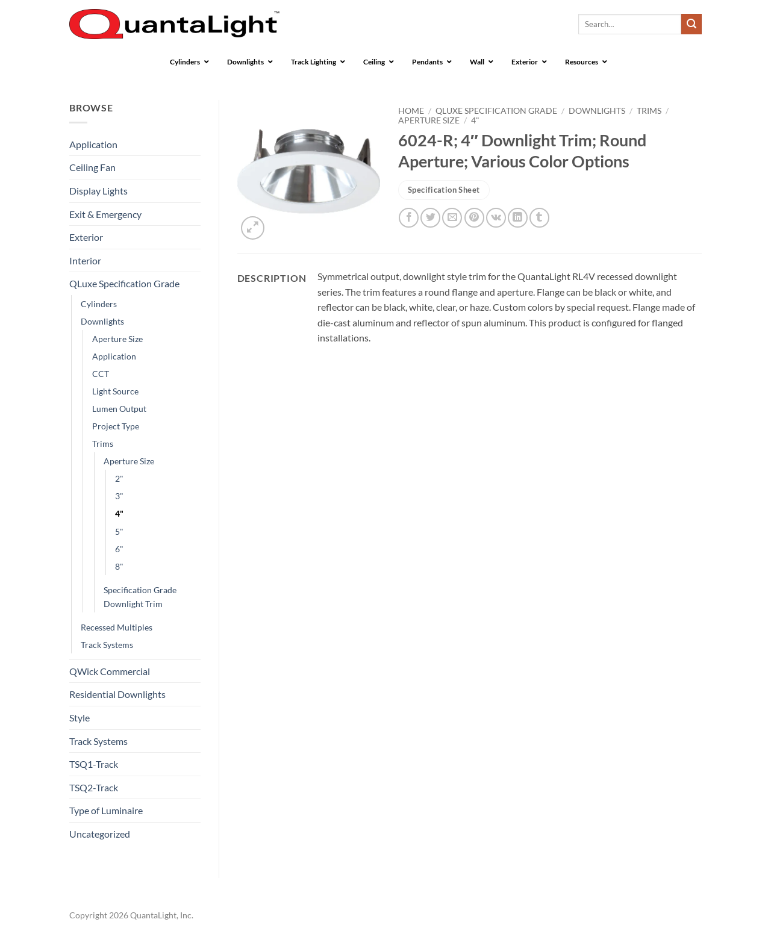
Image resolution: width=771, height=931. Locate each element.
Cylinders (99, 304)
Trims (102, 443)
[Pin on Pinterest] (474, 218)
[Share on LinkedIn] (518, 218)
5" (119, 531)
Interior (85, 260)
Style (79, 717)
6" (119, 549)
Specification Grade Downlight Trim (140, 597)
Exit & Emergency (105, 214)
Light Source (115, 391)
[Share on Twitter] (430, 218)
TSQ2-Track (93, 787)
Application (93, 144)
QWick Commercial (109, 671)
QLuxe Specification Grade (124, 283)
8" (119, 566)
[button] (252, 228)
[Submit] (691, 24)
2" (119, 478)
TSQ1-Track (93, 764)
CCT (100, 374)
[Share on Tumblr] (539, 218)
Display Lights (98, 190)
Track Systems (107, 645)
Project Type (115, 426)
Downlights (102, 321)
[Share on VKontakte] (496, 218)
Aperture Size (117, 339)
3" (119, 496)
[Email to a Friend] (452, 218)
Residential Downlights (117, 694)
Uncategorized (99, 833)
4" (119, 513)
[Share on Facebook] (409, 218)
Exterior (86, 237)
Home (411, 111)
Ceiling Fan (92, 167)
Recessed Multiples (116, 627)
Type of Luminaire (106, 810)
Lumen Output (119, 408)
